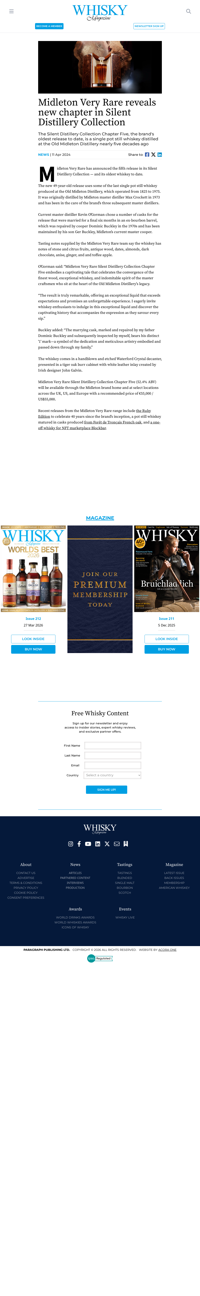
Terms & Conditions (25, 883)
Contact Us (25, 873)
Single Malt (124, 883)
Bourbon (125, 888)
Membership (174, 883)
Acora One (167, 950)
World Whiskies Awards (75, 922)
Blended (124, 878)
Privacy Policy (26, 888)
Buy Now (33, 649)
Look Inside (33, 639)
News (44, 155)
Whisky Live (125, 917)
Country (73, 775)
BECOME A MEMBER (49, 26)
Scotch (125, 893)
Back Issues (174, 878)
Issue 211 (166, 618)
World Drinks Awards (75, 917)
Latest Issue (174, 873)
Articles (75, 873)
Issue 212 (33, 618)
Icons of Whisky (75, 927)
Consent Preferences (25, 898)
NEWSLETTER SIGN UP (149, 26)
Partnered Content (75, 878)
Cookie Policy (26, 893)
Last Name (72, 755)
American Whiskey (174, 888)
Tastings (125, 873)
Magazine (100, 518)
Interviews (75, 883)
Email (75, 765)
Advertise (26, 878)
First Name (72, 745)
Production (75, 888)
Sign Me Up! (106, 790)
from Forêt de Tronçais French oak (112, 422)
